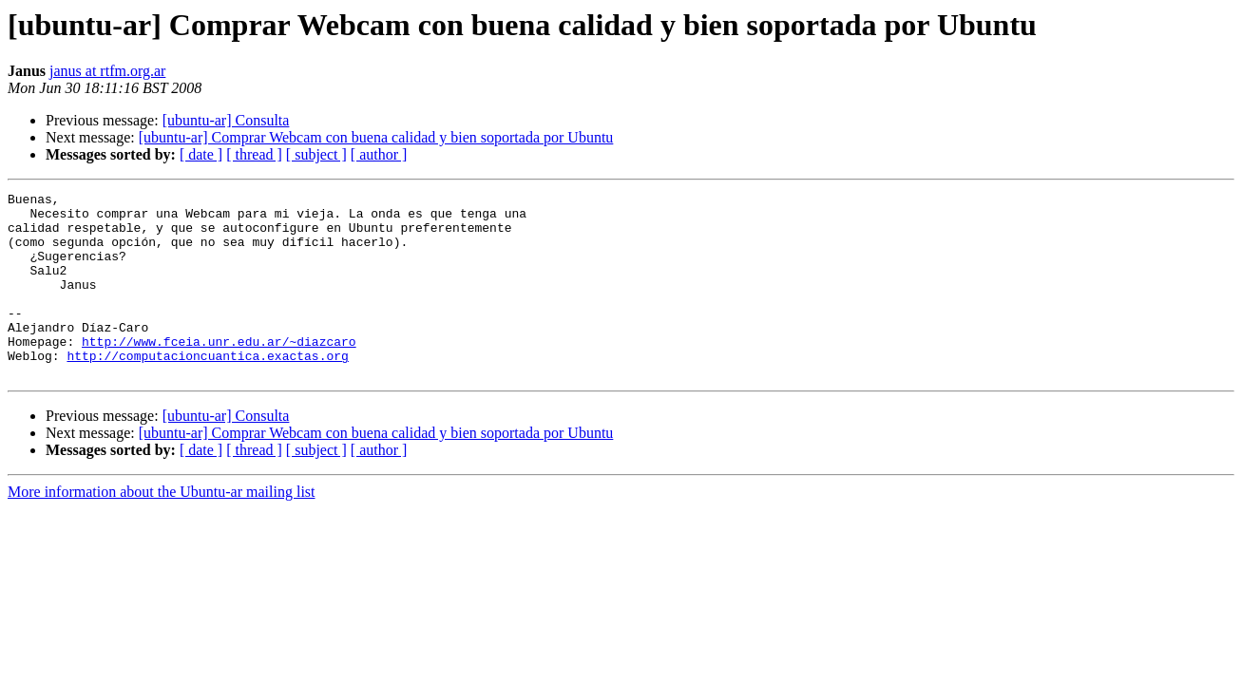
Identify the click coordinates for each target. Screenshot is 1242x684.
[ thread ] (254, 154)
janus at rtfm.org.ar (107, 71)
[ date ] (201, 154)
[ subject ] (316, 154)
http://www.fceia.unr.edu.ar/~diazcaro (219, 372)
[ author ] (379, 154)
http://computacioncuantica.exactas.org (207, 389)
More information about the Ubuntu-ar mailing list (161, 529)
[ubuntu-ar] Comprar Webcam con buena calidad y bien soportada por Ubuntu (376, 137)
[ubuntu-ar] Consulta (226, 120)
